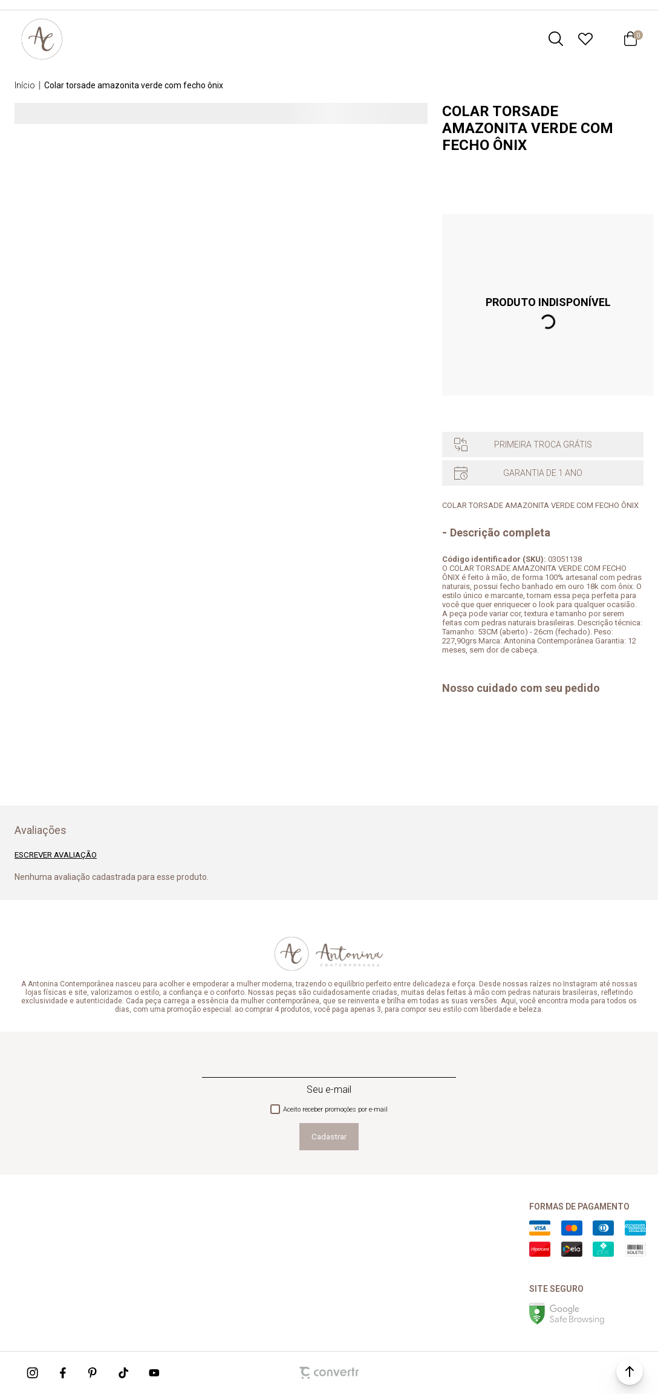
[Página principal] (42, 39)
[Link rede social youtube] (154, 1373)
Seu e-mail (329, 1089)
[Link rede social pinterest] (94, 1373)
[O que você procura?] (556, 38)
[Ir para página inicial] (25, 85)
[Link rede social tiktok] (124, 1373)
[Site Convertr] (329, 1373)
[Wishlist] (585, 38)
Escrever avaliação (56, 854)
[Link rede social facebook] (63, 1373)
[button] (629, 1371)
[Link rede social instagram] (33, 1373)
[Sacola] (630, 38)
